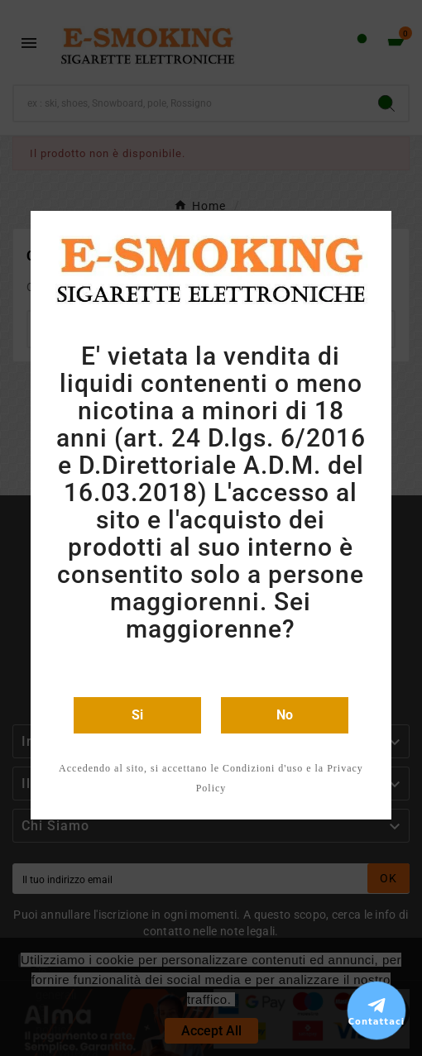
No (284, 715)
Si (137, 715)
